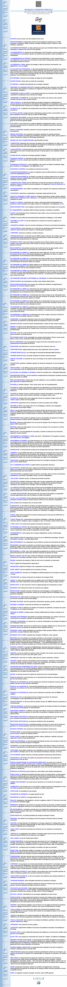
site (20, 66)
